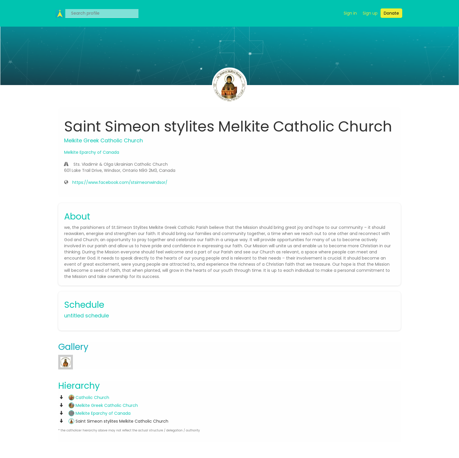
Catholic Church (88, 397)
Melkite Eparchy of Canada (91, 152)
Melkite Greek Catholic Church (103, 405)
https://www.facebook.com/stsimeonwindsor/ (119, 182)
